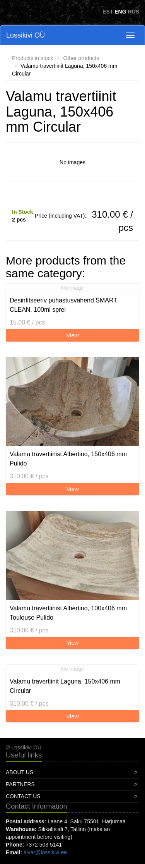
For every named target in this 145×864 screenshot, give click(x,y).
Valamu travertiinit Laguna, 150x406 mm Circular (65, 686)
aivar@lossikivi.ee (45, 852)
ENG (120, 12)
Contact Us (23, 796)
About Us (19, 772)
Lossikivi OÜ (25, 35)
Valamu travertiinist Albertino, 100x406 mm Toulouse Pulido (68, 613)
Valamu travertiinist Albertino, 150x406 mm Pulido (68, 459)
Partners (20, 784)
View (72, 335)
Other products (81, 58)
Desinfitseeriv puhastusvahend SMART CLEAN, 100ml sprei (63, 305)
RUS (133, 12)
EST (107, 12)
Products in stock (32, 58)
